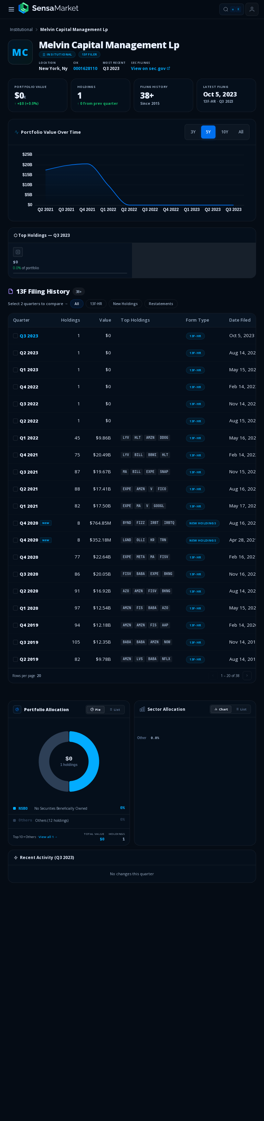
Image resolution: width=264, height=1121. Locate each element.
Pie (95, 709)
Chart (221, 709)
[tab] (193, 132)
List (114, 709)
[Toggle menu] (11, 9)
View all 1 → (48, 837)
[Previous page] (213, 675)
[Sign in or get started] (251, 9)
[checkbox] (15, 335)
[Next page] (247, 675)
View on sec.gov (150, 68)
